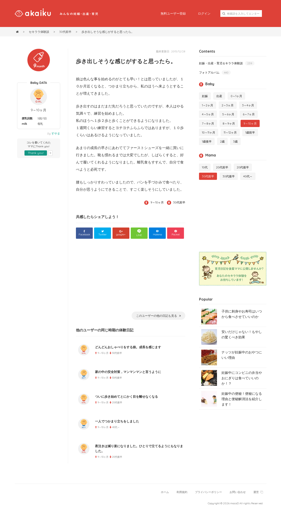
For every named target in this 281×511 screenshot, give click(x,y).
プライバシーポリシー (208, 492)
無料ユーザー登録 (173, 13)
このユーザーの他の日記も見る (158, 315)
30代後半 (229, 176)
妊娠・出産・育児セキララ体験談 (226, 63)
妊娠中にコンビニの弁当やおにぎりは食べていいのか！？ (241, 378)
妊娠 (205, 96)
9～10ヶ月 (38, 110)
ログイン (204, 13)
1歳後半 (207, 141)
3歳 (235, 141)
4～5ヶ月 (208, 114)
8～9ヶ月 (229, 123)
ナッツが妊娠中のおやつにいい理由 (241, 355)
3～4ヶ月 (248, 105)
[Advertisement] (130, 278)
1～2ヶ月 (207, 105)
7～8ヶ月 (208, 123)
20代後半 (243, 167)
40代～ (247, 176)
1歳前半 (250, 132)
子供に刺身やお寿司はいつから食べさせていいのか (241, 314)
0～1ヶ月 (236, 96)
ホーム (165, 492)
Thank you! (36, 153)
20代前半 (222, 167)
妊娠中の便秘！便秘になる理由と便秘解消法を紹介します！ (241, 398)
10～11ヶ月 (208, 132)
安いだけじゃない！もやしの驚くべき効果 (241, 334)
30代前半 (179, 202)
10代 (205, 167)
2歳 (222, 141)
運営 (258, 492)
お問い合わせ (238, 492)
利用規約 (182, 492)
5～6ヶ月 (228, 114)
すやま (55, 133)
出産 (219, 96)
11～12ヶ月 (230, 132)
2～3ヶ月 (228, 105)
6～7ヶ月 (249, 114)
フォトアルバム (215, 72)
